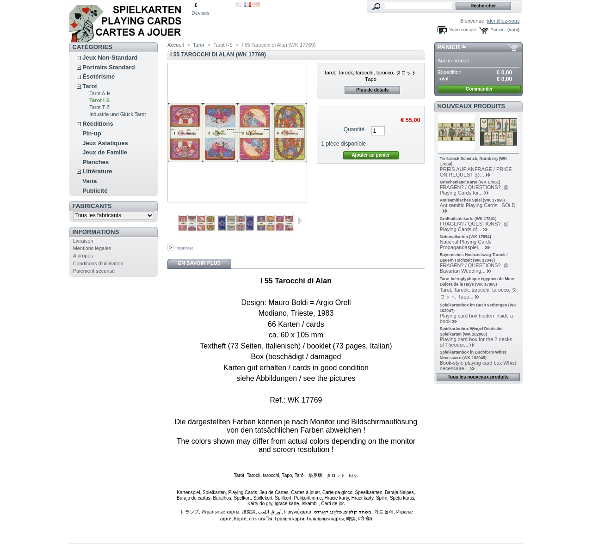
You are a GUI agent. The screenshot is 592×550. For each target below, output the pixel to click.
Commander (479, 89)
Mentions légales (92, 248)
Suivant (300, 220)
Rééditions (97, 123)
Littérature (97, 171)
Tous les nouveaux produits (478, 376)
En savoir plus (199, 263)
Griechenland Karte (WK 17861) (470, 182)
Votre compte (462, 29)
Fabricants (92, 205)
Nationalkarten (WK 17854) (465, 236)
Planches (95, 162)
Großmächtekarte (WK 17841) (468, 218)
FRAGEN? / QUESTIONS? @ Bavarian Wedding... (476, 268)
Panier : (498, 29)
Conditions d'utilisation (98, 263)
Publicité (94, 190)
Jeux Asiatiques (105, 143)
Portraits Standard (108, 67)
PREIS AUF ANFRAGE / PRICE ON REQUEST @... (476, 171)
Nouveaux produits (472, 106)
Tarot (89, 86)
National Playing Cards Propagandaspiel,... (466, 244)
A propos (83, 255)
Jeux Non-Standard (109, 57)
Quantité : (356, 129)
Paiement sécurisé (94, 271)
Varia (89, 180)
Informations (96, 231)
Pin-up (91, 133)
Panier (449, 46)
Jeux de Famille (104, 152)
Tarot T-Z (99, 107)
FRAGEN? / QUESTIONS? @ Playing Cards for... (474, 190)
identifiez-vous (503, 21)
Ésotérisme (98, 76)
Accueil (175, 45)
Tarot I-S (99, 100)
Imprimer (184, 248)
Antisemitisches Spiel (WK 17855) (472, 200)
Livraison (83, 241)
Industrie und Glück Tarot (117, 114)
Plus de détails (372, 89)
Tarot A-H (100, 93)
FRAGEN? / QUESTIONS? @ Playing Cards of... (474, 226)
